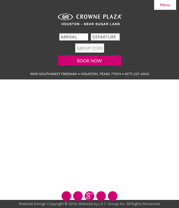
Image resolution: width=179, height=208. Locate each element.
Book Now (89, 60)
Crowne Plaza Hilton (89, 19)
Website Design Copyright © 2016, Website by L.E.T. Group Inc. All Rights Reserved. (89, 203)
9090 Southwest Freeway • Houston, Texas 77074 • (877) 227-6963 (89, 74)
